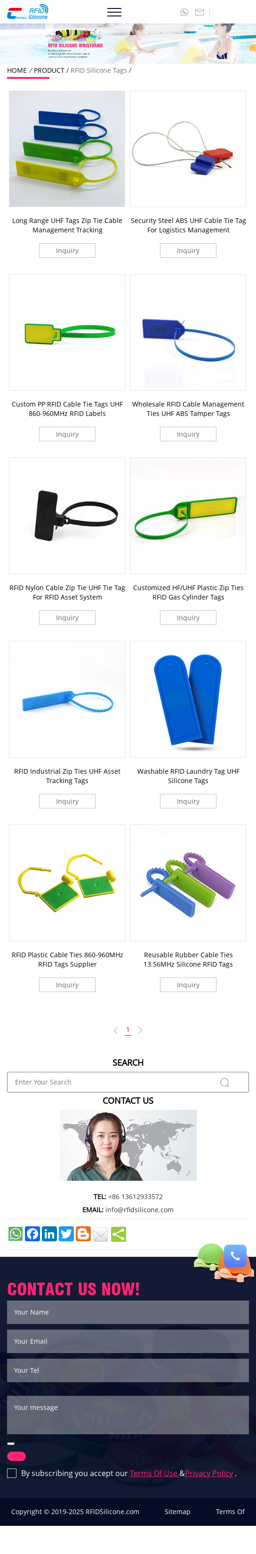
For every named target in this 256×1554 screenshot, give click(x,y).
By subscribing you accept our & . (122, 1473)
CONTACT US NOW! (73, 1289)
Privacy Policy (209, 1473)
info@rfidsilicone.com (139, 1209)
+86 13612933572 (135, 1196)
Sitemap (178, 1511)
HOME (17, 70)
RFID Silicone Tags (99, 70)
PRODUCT (49, 70)
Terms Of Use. (154, 1473)
